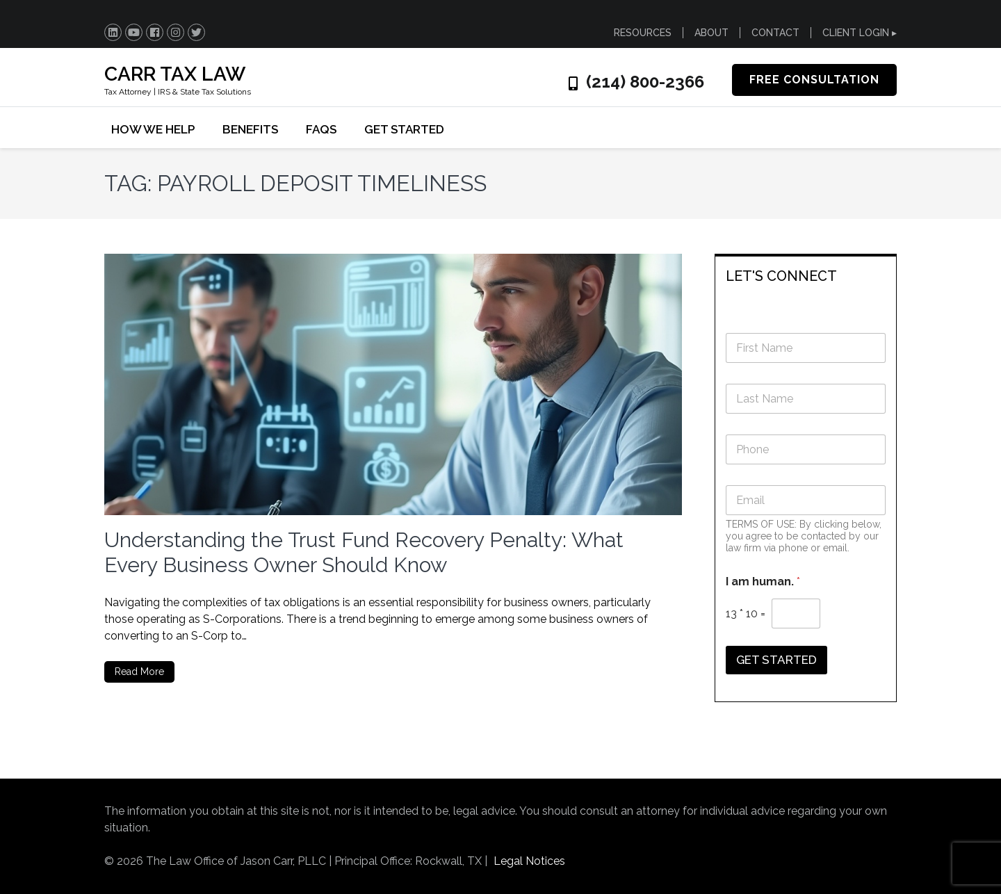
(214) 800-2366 (645, 82)
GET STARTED (404, 129)
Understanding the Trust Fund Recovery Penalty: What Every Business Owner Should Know (364, 552)
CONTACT (775, 32)
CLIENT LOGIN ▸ (859, 32)
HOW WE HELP (153, 129)
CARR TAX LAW (174, 74)
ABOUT (711, 32)
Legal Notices (529, 861)
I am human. (763, 581)
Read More (139, 671)
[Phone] (806, 449)
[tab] (806, 274)
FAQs (321, 129)
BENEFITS (250, 129)
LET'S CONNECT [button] (781, 276)
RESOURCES (643, 32)
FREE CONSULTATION (814, 79)
